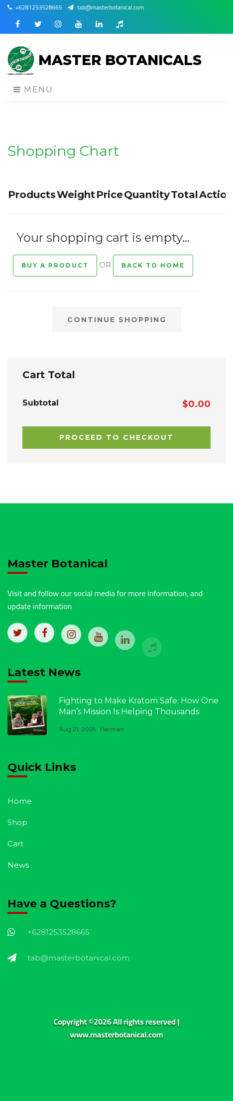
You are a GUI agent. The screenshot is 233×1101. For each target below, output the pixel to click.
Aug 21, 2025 (77, 729)
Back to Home (153, 265)
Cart (15, 843)
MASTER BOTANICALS (104, 61)
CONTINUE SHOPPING (116, 319)
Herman (112, 729)
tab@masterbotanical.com (106, 7)
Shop (17, 822)
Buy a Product (55, 265)
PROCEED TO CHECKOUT (116, 437)
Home (19, 801)
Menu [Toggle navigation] (33, 89)
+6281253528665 (34, 7)
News (18, 865)
